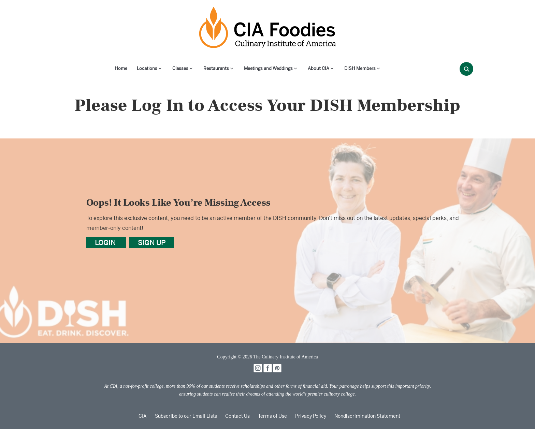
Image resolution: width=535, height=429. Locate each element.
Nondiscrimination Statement (367, 416)
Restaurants (216, 68)
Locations (147, 68)
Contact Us (237, 416)
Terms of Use (272, 416)
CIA (143, 416)
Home (121, 68)
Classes (180, 68)
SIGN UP (151, 243)
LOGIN (106, 243)
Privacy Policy (310, 416)
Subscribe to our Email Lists (186, 416)
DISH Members (360, 68)
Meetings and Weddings (268, 68)
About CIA (318, 68)
